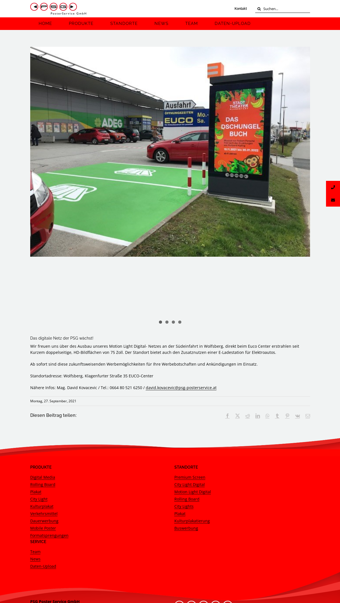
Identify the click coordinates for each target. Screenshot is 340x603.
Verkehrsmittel (44, 443)
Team (35, 481)
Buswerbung (186, 458)
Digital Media (42, 407)
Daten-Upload (43, 496)
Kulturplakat (41, 436)
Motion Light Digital (192, 421)
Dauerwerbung (44, 451)
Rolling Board (42, 414)
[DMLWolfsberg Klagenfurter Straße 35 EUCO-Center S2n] (170, 152)
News (35, 489)
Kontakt (241, 9)
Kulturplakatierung (192, 451)
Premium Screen (189, 407)
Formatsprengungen (49, 465)
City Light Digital (189, 414)
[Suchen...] (282, 9)
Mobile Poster (43, 458)
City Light (39, 429)
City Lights (184, 436)
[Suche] (259, 9)
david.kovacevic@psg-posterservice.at (181, 317)
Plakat (35, 421)
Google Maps (42, 556)
